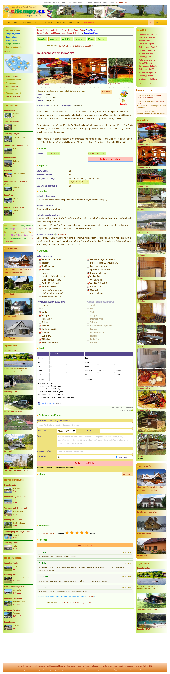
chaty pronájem (123, 670)
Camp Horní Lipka (11, 563)
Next (131, 72)
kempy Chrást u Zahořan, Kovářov (76, 45)
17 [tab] (102, 88)
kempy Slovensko (13, 43)
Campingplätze (43, 666)
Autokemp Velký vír (11, 134)
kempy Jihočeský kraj (45, 30)
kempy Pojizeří (10, 232)
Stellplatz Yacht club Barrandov (16, 145)
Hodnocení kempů (13, 79)
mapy (109, 670)
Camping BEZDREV (147, 50)
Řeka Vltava (90, 30)
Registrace (86, 666)
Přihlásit (48, 22)
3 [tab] (49, 88)
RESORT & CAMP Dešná (13, 411)
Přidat (142, 84)
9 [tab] (72, 88)
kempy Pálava (26, 232)
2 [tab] (45, 88)
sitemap (95, 666)
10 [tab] (75, 88)
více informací (121, 2)
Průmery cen (11, 83)
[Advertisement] (18, 648)
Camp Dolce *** (10, 451)
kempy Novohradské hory (15, 238)
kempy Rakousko (148, 670)
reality (58, 670)
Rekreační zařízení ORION (14, 207)
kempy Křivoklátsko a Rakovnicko (18, 235)
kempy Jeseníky (10, 226)
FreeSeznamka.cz (13, 96)
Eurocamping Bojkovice (148, 66)
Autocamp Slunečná (12, 610)
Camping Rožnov (146, 75)
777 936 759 (53, 153)
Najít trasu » (106, 92)
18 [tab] (106, 88)
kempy (20, 666)
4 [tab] (53, 88)
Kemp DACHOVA (143, 629)
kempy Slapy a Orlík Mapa (71, 33)
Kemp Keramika (10, 350)
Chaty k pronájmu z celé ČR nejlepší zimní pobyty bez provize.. (18, 262)
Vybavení (53, 39)
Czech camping (30, 666)
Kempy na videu (12, 76)
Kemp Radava (9, 110)
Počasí (38, 22)
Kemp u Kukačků (146, 53)
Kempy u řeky (11, 40)
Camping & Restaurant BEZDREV (16, 471)
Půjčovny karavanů (13, 93)
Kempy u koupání (13, 37)
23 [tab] (124, 88)
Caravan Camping (146, 43)
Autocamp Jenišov (147, 37)
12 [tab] (83, 88)
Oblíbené (153, 84)
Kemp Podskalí (10, 157)
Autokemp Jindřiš (146, 69)
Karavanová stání (13, 30)
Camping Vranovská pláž (148, 34)
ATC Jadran (8, 431)
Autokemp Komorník (148, 60)
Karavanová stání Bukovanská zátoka (15, 182)
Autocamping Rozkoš (148, 47)
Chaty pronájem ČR (14, 47)
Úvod (7, 22)
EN (164, 22)
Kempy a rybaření (13, 33)
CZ (151, 22)
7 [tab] (64, 88)
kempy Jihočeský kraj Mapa (48, 33)
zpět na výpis (52, 45)
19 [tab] (109, 88)
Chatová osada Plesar (148, 79)
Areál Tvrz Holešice (11, 122)
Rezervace (79, 39)
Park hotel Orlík (10, 170)
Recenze (27, 22)
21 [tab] (117, 88)
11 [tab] (79, 88)
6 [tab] (60, 88)
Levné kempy (11, 89)
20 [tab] (113, 88)
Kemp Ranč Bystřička (148, 72)
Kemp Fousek (9, 622)
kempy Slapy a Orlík (76, 30)
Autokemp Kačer (10, 391)
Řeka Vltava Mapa (91, 33)
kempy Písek (61, 30)
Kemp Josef (159, 98)
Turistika (62, 234)
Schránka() (74, 22)
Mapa (16, 22)
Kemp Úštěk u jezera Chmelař (15, 496)
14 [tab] (90, 88)
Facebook (54, 666)
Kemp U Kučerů (145, 63)
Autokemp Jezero (11, 543)
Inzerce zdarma (12, 86)
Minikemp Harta (10, 574)
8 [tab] (68, 88)
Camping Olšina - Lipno (13, 520)
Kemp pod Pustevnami (13, 598)
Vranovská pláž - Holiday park (15, 508)
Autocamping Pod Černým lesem (17, 532)
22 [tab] (121, 88)
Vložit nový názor (85, 545)
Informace (60, 22)
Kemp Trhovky (9, 195)
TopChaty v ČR (11, 248)
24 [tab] (128, 88)
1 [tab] (41, 88)
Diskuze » (90, 597)
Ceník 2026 (66, 39)
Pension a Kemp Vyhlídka (14, 587)
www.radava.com (96, 153)
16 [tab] (98, 88)
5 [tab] (57, 88)
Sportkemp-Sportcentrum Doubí (149, 609)
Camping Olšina (145, 56)
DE (157, 22)
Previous (38, 72)
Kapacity (41, 39)
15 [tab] (94, 88)
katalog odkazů (98, 670)
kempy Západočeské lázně (21, 229)
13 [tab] (87, 88)
